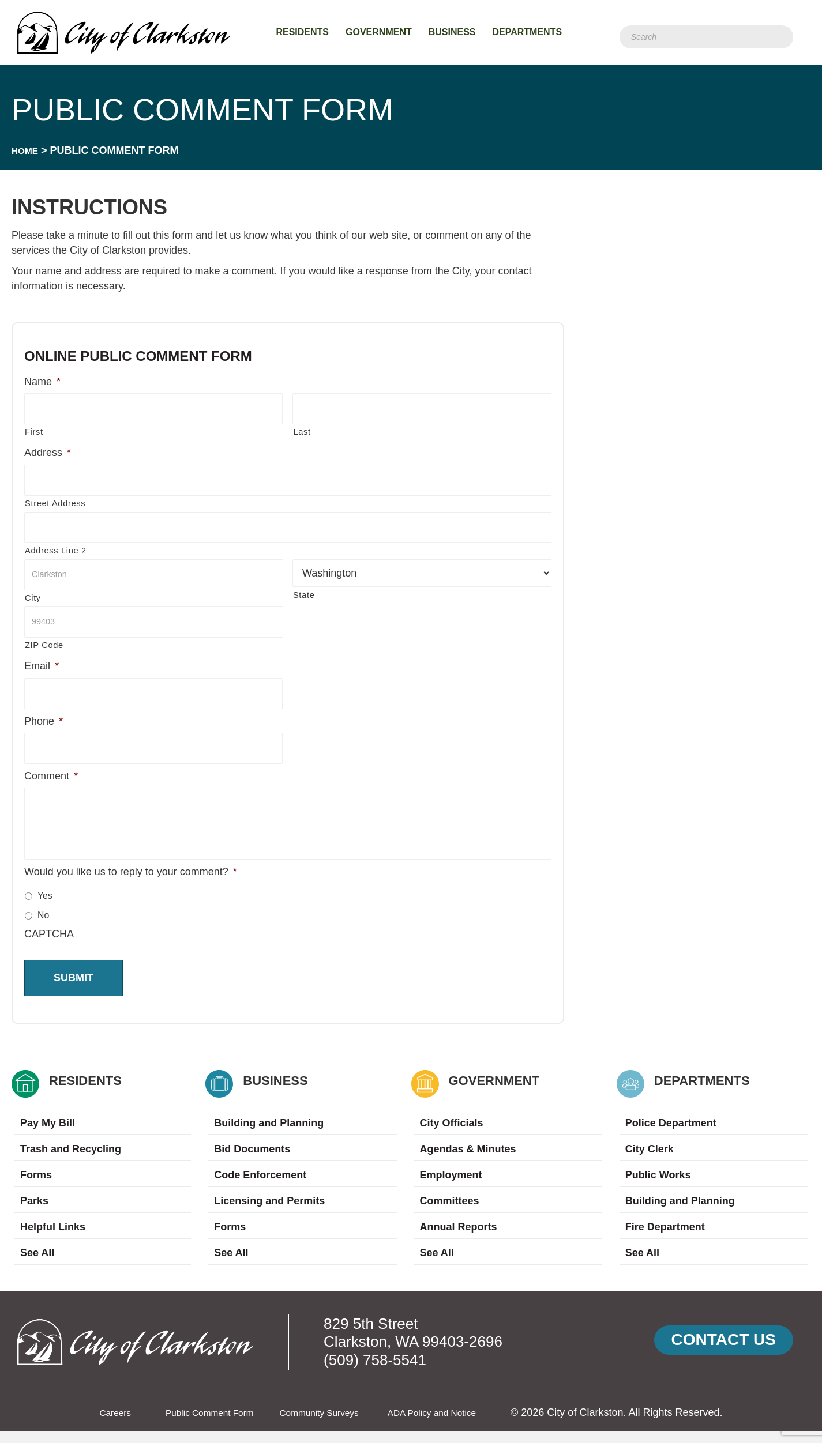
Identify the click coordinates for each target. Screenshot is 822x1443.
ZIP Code (44, 638)
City (33, 592)
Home (27, 150)
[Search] (706, 36)
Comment (51, 767)
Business (452, 32)
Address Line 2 (56, 546)
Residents (302, 32)
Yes (44, 907)
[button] (723, 1351)
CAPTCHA (49, 945)
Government (379, 32)
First (34, 430)
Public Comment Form (198, 1424)
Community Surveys (322, 1424)
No (43, 927)
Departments (527, 32)
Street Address (55, 500)
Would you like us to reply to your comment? (130, 883)
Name (42, 381)
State (303, 591)
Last (301, 430)
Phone (43, 713)
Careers (93, 1424)
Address (47, 451)
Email (41, 659)
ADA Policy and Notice (449, 1424)
